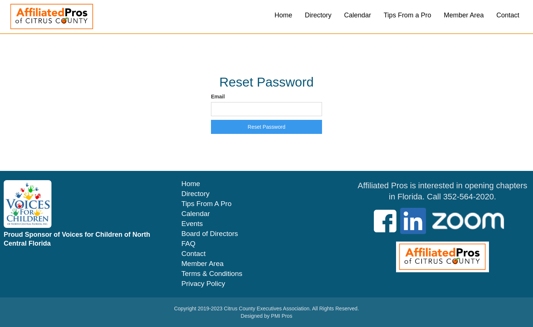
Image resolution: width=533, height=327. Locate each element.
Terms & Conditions (211, 273)
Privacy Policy (203, 283)
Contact (507, 15)
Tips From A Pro (206, 204)
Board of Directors (209, 233)
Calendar (357, 15)
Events (192, 223)
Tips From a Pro (407, 15)
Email (218, 97)
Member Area (464, 15)
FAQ (188, 243)
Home (283, 15)
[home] (51, 16)
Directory (318, 15)
